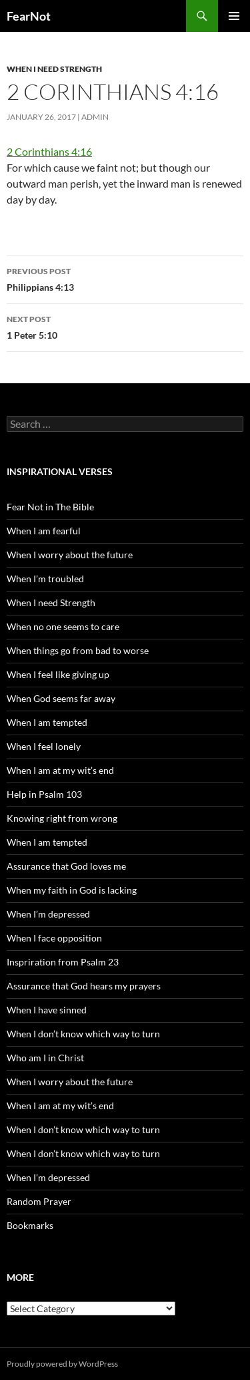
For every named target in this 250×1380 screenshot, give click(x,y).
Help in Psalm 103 (44, 794)
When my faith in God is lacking (72, 890)
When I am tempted (47, 722)
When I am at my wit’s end (60, 770)
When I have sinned (47, 1009)
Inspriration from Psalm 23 (63, 961)
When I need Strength (54, 69)
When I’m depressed (48, 914)
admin (95, 117)
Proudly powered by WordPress (62, 1364)
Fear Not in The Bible (50, 506)
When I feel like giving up (58, 674)
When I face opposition (54, 938)
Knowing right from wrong (62, 818)
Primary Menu (234, 16)
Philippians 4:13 (125, 278)
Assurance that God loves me (66, 866)
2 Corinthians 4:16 (49, 151)
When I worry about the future (70, 554)
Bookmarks (30, 1225)
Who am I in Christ (45, 1057)
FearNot (29, 16)
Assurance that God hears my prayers (84, 985)
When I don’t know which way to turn (83, 1033)
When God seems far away (61, 698)
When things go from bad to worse (78, 650)
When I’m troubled (45, 578)
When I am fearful (44, 530)
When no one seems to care (63, 626)
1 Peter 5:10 (125, 326)
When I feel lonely (44, 746)
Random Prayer (39, 1201)
